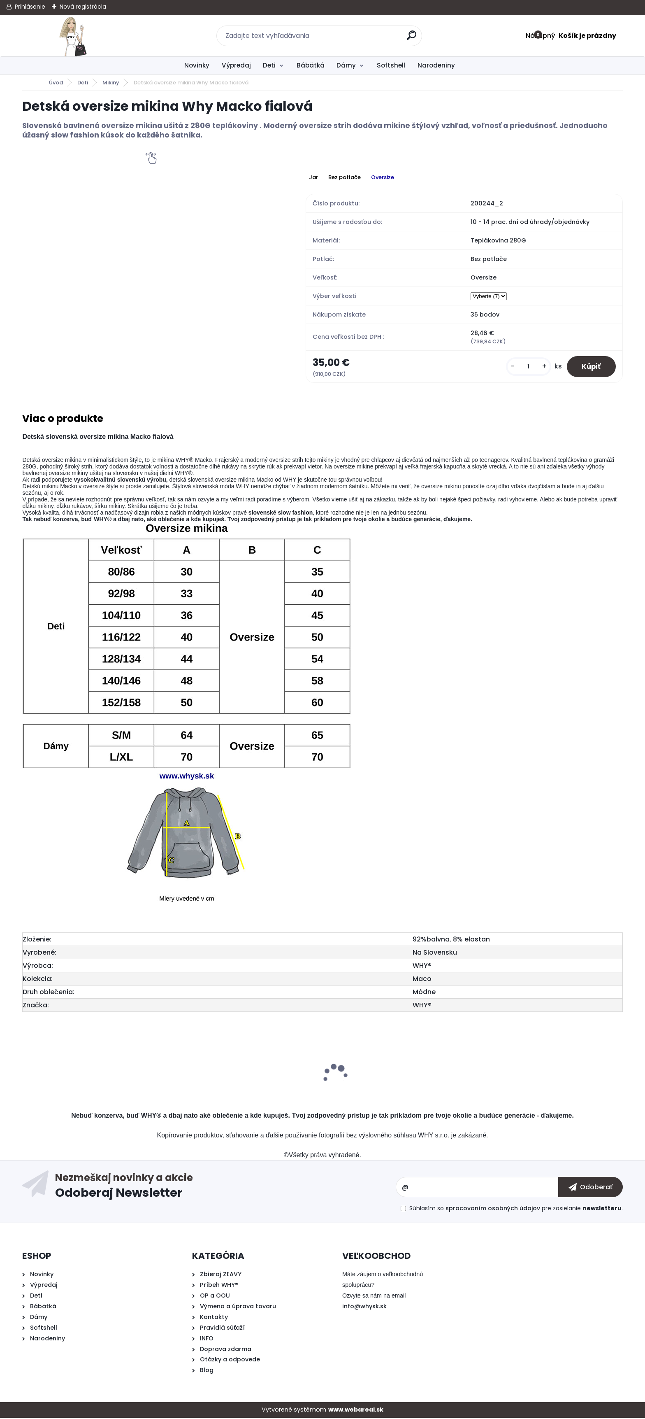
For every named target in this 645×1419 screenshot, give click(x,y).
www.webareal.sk (355, 1411)
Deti (269, 65)
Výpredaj (236, 65)
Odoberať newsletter (225, 1188)
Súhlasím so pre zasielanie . (516, 1209)
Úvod (56, 82)
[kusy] (525, 367)
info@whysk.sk (364, 1307)
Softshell (391, 65)
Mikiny (110, 82)
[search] (412, 38)
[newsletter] (590, 1188)
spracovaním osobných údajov (492, 1209)
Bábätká (311, 65)
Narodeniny (436, 65)
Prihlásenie (30, 6)
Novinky (196, 65)
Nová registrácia (83, 6)
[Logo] (72, 35)
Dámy (346, 65)
